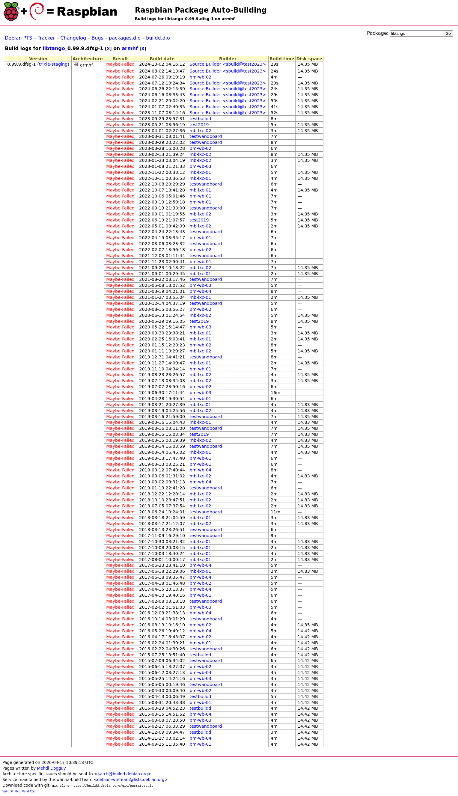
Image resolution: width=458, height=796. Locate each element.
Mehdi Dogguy (51, 768)
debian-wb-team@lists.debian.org (131, 779)
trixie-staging (53, 64)
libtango (54, 48)
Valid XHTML (11, 791)
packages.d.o (125, 38)
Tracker (46, 38)
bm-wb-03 (201, 166)
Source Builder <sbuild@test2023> (228, 64)
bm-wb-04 (201, 291)
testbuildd (200, 118)
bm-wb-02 (201, 77)
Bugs (97, 38)
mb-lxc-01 (200, 172)
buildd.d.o (158, 38)
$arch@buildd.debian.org (122, 774)
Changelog (73, 38)
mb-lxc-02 (200, 130)
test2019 (199, 124)
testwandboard (206, 136)
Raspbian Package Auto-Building (201, 10)
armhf (130, 48)
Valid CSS (29, 791)
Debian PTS (18, 38)
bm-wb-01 (201, 196)
